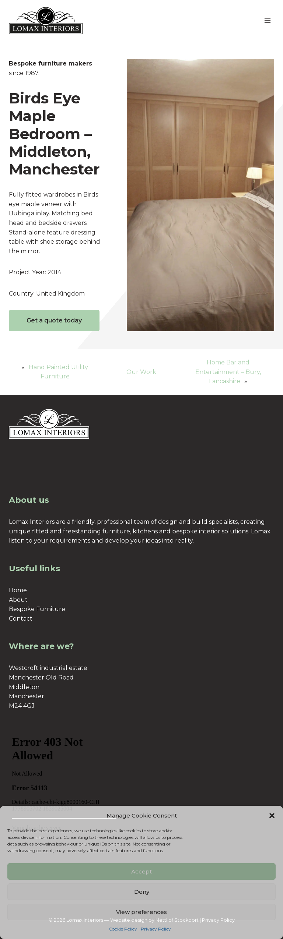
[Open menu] (267, 20)
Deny (141, 891)
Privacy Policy (156, 929)
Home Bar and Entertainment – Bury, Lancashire (228, 372)
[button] (272, 815)
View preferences (141, 911)
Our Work (141, 371)
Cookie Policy (123, 929)
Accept (141, 871)
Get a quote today (54, 320)
